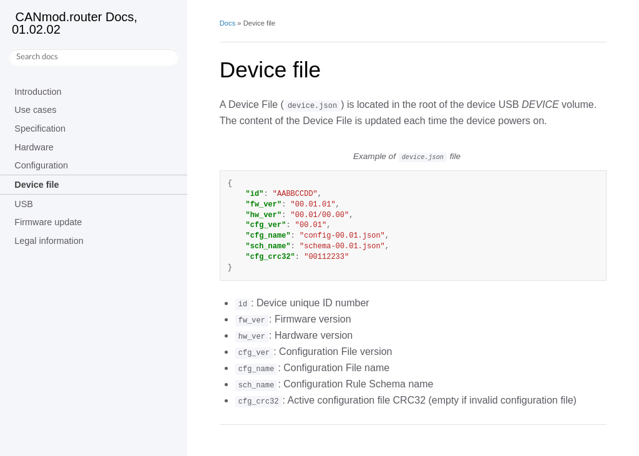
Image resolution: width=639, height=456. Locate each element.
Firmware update (48, 222)
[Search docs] (93, 57)
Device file (36, 185)
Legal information (48, 241)
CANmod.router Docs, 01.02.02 (74, 23)
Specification (40, 128)
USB (23, 204)
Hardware (33, 147)
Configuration (41, 165)
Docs (228, 23)
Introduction (37, 92)
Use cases (35, 110)
